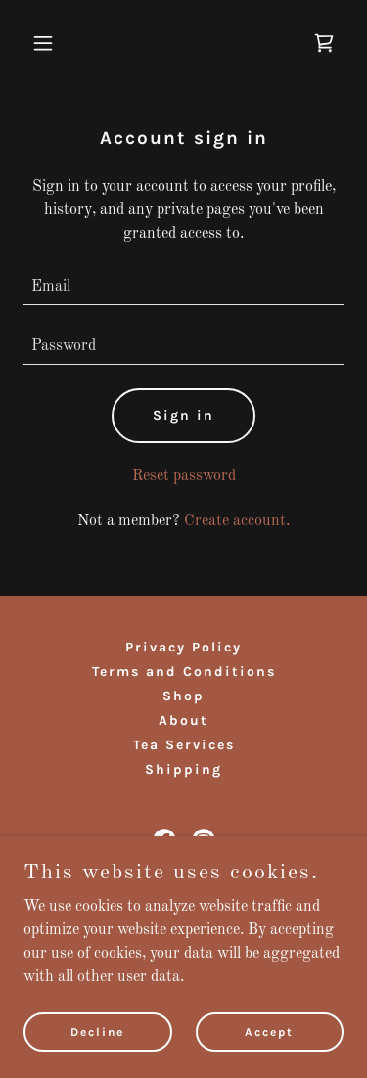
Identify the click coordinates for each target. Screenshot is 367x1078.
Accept (269, 1031)
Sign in (183, 415)
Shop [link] (183, 696)
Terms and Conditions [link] (184, 671)
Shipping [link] (183, 769)
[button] (47, 43)
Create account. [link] (237, 521)
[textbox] (183, 287)
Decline (97, 1031)
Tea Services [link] (184, 745)
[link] (324, 43)
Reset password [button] (184, 476)
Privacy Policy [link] (183, 647)
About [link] (183, 720)
